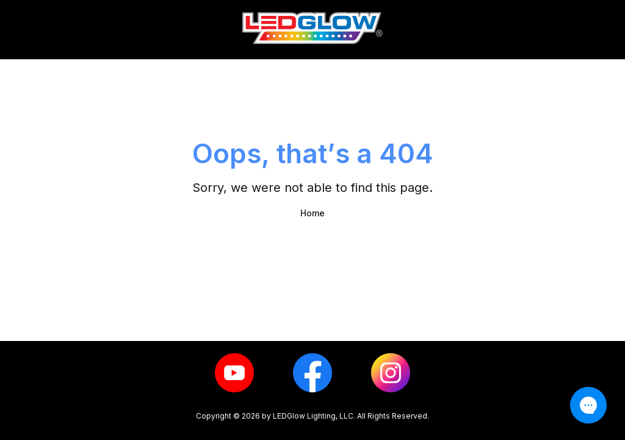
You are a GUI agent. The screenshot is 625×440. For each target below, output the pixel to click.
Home (312, 213)
